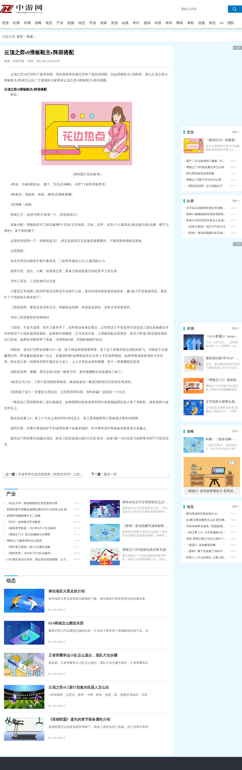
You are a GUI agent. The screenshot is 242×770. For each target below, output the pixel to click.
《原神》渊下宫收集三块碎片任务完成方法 (207, 551)
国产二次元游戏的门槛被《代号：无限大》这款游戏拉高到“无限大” (207, 160)
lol (221, 23)
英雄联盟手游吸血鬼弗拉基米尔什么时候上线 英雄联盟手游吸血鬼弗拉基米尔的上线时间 (39, 509)
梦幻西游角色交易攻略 (200, 173)
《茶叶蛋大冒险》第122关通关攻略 (28, 546)
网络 (179, 23)
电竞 (49, 23)
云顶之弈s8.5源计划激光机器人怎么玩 (78, 687)
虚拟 (147, 23)
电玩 (212, 23)
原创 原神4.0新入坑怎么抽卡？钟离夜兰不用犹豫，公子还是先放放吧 (207, 538)
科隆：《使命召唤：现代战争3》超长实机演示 (223, 439)
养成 (29, 36)
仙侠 (125, 23)
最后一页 (110, 474)
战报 (70, 23)
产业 (59, 23)
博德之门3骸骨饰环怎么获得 (24, 540)
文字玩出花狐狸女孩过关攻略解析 (207, 207)
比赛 (16, 23)
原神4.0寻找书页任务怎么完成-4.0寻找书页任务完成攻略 (207, 220)
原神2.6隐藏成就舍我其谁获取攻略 (207, 214)
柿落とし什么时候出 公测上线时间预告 (207, 557)
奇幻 (136, 23)
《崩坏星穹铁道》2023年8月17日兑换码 (31, 528)
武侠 (157, 23)
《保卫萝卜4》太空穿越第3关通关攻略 (207, 532)
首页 (20, 36)
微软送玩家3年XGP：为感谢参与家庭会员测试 (223, 358)
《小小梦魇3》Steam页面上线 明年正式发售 (223, 336)
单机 (190, 23)
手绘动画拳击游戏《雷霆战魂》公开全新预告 (207, 526)
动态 (81, 23)
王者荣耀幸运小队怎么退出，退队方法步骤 (82, 655)
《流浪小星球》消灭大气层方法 (206, 226)
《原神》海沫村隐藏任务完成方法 (207, 232)
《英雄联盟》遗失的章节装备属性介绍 (79, 719)
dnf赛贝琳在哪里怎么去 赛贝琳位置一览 (207, 519)
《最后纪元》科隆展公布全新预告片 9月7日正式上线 (223, 140)
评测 (27, 23)
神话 (168, 23)
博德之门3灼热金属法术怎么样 (205, 167)
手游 (92, 23)
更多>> (236, 132)
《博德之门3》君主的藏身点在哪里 (28, 534)
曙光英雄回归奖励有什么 (201, 513)
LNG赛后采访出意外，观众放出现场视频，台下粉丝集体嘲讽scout (39, 559)
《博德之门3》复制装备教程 (223, 380)
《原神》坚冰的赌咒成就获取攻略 (145, 526)
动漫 (201, 23)
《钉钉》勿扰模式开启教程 (24, 521)
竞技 (5, 23)
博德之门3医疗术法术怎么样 (203, 179)
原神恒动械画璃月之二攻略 (24, 515)
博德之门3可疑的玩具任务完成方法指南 (145, 549)
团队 (230, 23)
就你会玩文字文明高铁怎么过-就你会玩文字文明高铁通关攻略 (145, 502)
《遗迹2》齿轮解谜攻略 (201, 544)
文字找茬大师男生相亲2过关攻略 (223, 401)
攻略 (38, 23)
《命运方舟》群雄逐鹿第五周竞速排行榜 (32, 503)
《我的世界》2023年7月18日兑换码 (28, 553)
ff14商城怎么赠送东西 (65, 623)
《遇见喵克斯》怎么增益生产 (204, 185)
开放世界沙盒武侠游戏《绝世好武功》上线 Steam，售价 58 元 (62, 474)
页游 (114, 23)
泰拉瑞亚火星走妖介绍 (66, 591)
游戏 (103, 23)
